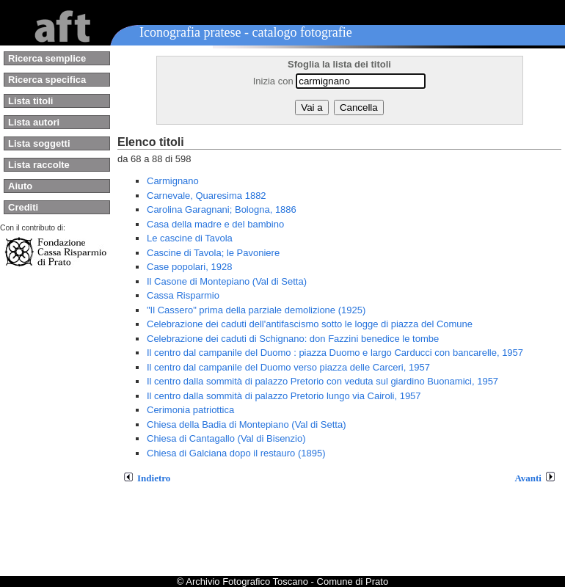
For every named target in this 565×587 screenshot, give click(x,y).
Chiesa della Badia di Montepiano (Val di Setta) (246, 424)
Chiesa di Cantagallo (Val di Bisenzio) (226, 438)
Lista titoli (30, 100)
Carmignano (173, 180)
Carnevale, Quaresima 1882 (206, 195)
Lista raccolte (39, 164)
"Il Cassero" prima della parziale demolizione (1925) (256, 310)
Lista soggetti (39, 143)
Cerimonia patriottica (190, 409)
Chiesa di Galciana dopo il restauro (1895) (236, 453)
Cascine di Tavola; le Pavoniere (213, 252)
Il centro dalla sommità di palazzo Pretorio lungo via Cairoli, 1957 (284, 395)
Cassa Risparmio (183, 295)
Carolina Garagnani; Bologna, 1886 (221, 209)
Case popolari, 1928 (189, 266)
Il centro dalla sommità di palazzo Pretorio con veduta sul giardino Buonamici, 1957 (322, 381)
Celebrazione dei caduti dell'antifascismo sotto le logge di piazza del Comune (310, 323)
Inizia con (273, 81)
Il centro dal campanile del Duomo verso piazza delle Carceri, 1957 (288, 367)
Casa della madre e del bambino (215, 224)
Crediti (23, 207)
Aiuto (20, 186)
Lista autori (33, 122)
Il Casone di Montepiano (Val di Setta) (227, 281)
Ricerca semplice (47, 58)
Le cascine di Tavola (190, 238)
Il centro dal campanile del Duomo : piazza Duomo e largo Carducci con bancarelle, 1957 (335, 352)
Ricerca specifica (47, 79)
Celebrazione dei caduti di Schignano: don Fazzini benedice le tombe (293, 338)
